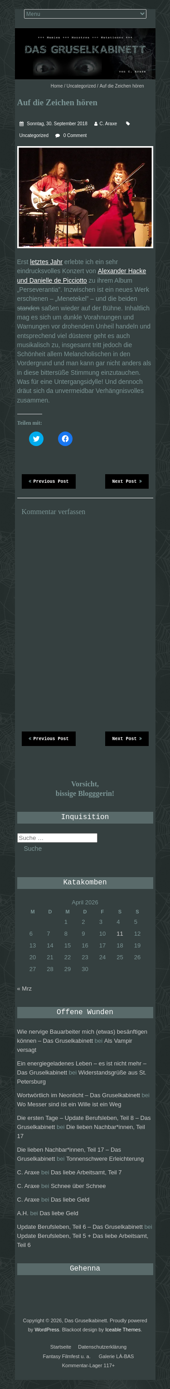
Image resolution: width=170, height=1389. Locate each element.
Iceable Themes (123, 1329)
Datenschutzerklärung (102, 1347)
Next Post (126, 481)
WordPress (46, 1329)
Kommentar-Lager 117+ (88, 1365)
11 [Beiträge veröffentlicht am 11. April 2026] (120, 933)
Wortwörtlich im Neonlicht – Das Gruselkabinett (78, 1095)
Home (57, 85)
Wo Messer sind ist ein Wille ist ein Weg (69, 1104)
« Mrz (24, 988)
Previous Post (49, 481)
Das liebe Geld (70, 1199)
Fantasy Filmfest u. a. (67, 1356)
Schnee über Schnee (78, 1186)
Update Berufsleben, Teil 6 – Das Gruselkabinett (80, 1226)
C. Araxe (108, 123)
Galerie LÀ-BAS (116, 1356)
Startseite (60, 1347)
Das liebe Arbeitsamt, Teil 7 (86, 1172)
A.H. (23, 1213)
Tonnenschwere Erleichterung (105, 1158)
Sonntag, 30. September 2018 (56, 123)
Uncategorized (81, 85)
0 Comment (75, 135)
